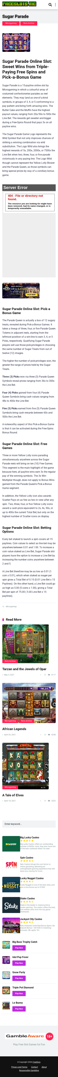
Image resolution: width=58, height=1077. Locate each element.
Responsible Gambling (29, 1070)
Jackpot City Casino (31, 919)
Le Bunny (17, 1002)
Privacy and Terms (19, 1067)
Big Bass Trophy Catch (24, 941)
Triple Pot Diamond (23, 987)
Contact (34, 1067)
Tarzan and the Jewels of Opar (24, 669)
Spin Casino (26, 857)
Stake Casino (27, 898)
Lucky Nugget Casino (32, 878)
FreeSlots (36, 1062)
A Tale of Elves (13, 795)
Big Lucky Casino (29, 837)
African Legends (14, 729)
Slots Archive (28, 23)
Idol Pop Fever (20, 957)
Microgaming (11, 23)
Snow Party (18, 972)
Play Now (19, 948)
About (44, 1067)
